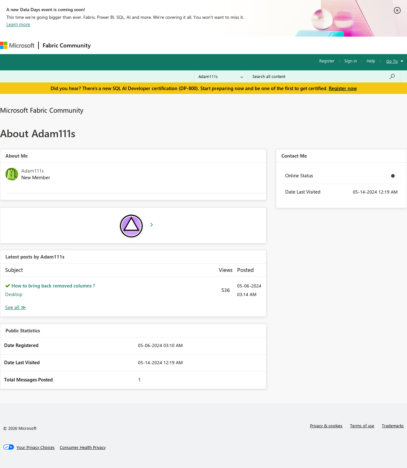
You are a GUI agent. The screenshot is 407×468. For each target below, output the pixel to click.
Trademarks (393, 425)
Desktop (14, 294)
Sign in (350, 60)
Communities (187, 45)
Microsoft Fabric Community (41, 109)
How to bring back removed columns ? (53, 285)
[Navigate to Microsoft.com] (17, 45)
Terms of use (362, 425)
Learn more (18, 24)
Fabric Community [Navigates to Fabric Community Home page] (67, 45)
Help (371, 60)
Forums (105, 45)
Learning (240, 45)
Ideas (159, 45)
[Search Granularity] (221, 76)
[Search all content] (324, 76)
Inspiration (133, 45)
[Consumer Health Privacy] (83, 447)
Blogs (216, 45)
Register (327, 60)
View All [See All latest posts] (15, 307)
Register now (343, 88)
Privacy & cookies (326, 425)
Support (267, 45)
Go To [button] (392, 61)
